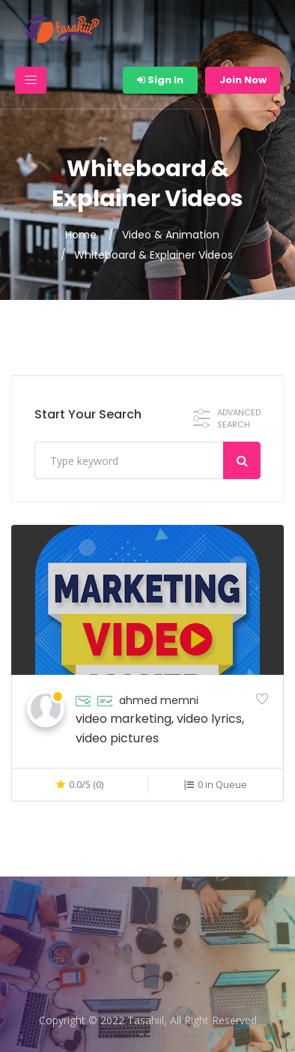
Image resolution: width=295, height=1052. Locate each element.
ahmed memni (158, 700)
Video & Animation (170, 234)
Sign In (160, 80)
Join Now (243, 80)
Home (81, 234)
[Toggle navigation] (30, 80)
